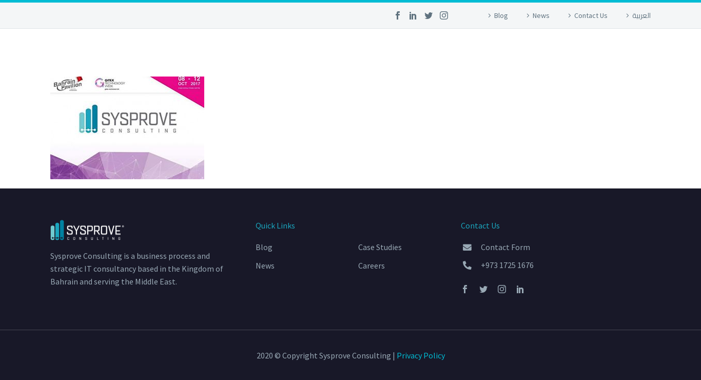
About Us (594, 50)
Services (349, 50)
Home (298, 50)
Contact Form (505, 247)
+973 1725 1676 (507, 265)
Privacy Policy (421, 355)
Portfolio (412, 50)
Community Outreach (504, 50)
